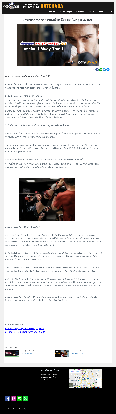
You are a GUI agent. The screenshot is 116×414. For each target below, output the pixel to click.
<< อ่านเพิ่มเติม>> (27, 354)
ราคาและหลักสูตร (66, 12)
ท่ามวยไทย (80, 12)
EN (111, 12)
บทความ (91, 12)
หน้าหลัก (52, 12)
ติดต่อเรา (102, 12)
